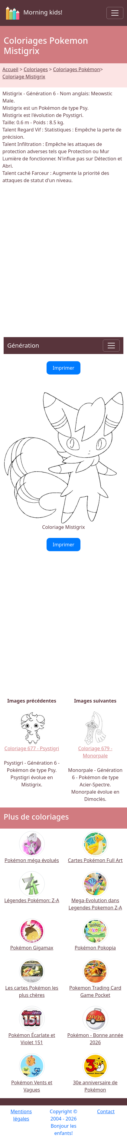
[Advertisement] (63, 257)
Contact (106, 1111)
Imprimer (63, 368)
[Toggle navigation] (114, 13)
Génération (23, 345)
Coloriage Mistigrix (23, 76)
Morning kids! (33, 13)
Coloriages (36, 69)
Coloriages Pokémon (76, 69)
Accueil (10, 69)
